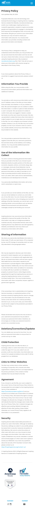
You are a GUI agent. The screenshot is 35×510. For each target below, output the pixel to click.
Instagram (11, 504)
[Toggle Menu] (32, 3)
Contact (24, 504)
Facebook (8, 504)
